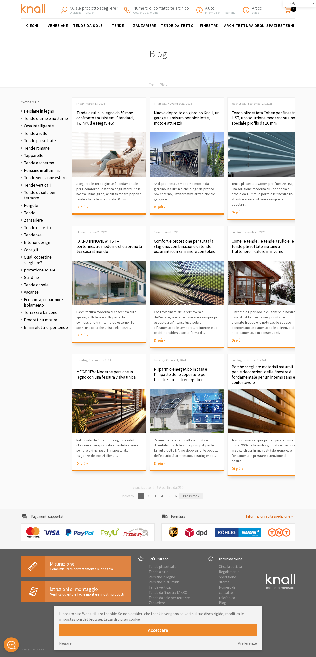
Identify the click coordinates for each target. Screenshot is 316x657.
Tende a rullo (35, 133)
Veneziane (58, 25)
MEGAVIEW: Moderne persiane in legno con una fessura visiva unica (106, 374)
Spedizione (227, 577)
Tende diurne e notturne (46, 118)
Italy (292, 3)
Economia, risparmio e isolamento (43, 302)
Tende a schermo (39, 163)
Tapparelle (33, 155)
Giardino (31, 277)
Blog (222, 602)
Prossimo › (191, 496)
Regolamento (229, 571)
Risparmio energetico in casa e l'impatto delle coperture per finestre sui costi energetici (180, 374)
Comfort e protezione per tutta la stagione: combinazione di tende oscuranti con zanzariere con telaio (184, 246)
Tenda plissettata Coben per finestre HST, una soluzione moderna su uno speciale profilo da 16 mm (264, 118)
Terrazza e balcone (40, 312)
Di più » (82, 207)
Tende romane (37, 148)
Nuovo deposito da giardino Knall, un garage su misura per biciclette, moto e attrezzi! (186, 118)
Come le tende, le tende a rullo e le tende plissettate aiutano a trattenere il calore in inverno (263, 246)
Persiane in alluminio (42, 170)
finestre (209, 25)
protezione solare (39, 270)
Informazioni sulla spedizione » (269, 516)
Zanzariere (144, 25)
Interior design (37, 242)
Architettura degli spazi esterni (259, 25)
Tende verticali (37, 185)
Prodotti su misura (40, 320)
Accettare (158, 630)
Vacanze (31, 292)
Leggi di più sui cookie (122, 619)
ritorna (224, 582)
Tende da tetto (177, 25)
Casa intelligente (39, 126)
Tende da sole (87, 25)
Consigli (31, 249)
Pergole (31, 205)
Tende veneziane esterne (46, 177)
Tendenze (33, 235)
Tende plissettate (40, 140)
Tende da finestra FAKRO (168, 592)
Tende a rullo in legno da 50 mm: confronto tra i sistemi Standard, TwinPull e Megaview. (105, 118)
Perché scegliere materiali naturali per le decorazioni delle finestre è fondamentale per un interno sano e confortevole (263, 374)
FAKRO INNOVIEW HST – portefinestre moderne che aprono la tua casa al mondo (109, 246)
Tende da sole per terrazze (40, 195)
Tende (118, 25)
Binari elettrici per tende (46, 327)
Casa (152, 84)
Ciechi (32, 25)
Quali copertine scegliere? (38, 259)
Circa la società (230, 566)
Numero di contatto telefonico (227, 592)
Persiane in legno (39, 111)
